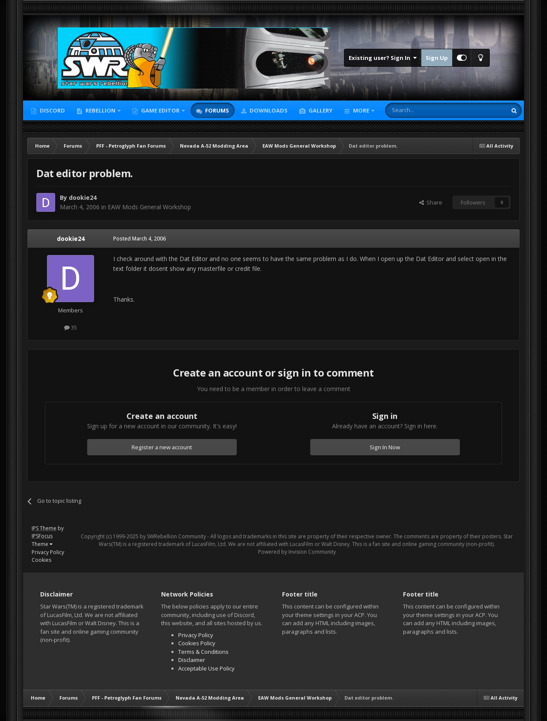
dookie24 (83, 197)
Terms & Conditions (203, 652)
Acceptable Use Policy (206, 668)
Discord (51, 110)
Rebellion (100, 110)
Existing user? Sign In (383, 57)
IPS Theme (44, 528)
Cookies (41, 560)
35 (70, 327)
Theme (42, 544)
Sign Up (437, 58)
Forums (216, 110)
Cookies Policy (196, 643)
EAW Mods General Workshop (149, 207)
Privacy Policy (48, 552)
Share (430, 202)
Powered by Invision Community (297, 551)
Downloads (268, 110)
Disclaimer (191, 660)
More (361, 110)
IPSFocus (42, 536)
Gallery (319, 110)
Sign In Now (385, 447)
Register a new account (162, 447)
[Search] (425, 110)
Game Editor (160, 110)
